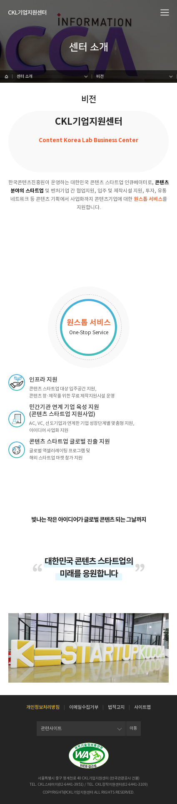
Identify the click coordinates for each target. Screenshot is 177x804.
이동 (133, 728)
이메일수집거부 (83, 707)
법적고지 (116, 707)
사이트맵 (142, 707)
